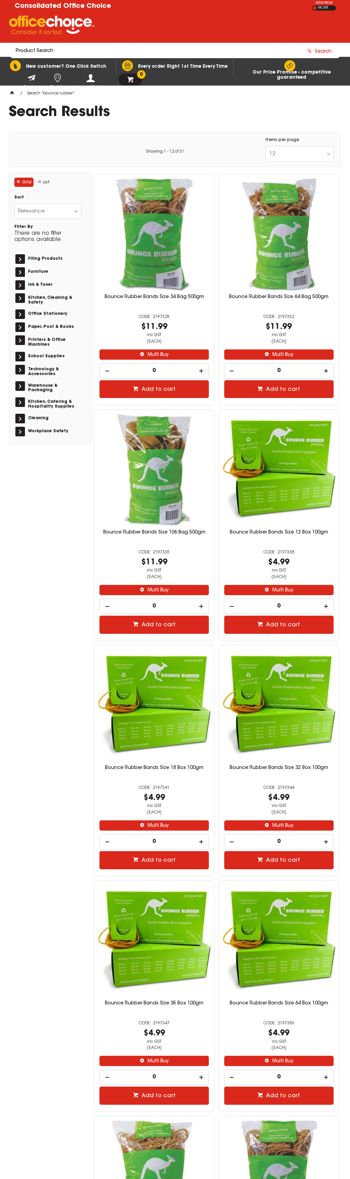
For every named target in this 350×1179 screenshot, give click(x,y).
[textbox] (135, 26)
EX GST (315, 8)
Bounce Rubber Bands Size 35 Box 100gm (133, 665)
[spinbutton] (133, 334)
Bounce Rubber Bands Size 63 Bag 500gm (216, 866)
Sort (19, 197)
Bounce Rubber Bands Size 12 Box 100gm (133, 464)
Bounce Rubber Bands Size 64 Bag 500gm (216, 263)
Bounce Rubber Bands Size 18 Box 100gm (216, 464)
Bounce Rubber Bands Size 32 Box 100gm (299, 464)
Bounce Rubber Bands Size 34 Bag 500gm (133, 263)
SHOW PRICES (324, 3)
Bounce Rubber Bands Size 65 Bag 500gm (299, 866)
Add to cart (137, 353)
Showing (165, 152)
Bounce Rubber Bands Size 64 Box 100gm (216, 665)
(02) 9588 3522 (270, 1080)
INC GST (323, 8)
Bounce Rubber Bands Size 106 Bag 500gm (300, 263)
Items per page (282, 140)
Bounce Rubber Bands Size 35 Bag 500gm (133, 866)
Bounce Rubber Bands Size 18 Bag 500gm (299, 665)
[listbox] (300, 154)
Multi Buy (136, 318)
